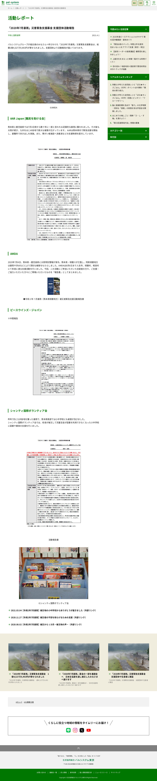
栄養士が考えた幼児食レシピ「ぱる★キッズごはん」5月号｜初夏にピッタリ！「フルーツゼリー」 (129, 98)
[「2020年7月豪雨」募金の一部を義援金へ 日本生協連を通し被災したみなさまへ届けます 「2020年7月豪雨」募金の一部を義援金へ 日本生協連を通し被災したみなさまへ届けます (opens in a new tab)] (78, 664)
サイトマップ (115, 772)
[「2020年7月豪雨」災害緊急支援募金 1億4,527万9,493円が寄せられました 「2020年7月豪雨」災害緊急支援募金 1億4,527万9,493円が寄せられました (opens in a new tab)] (28, 663)
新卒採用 (73, 772)
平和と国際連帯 (14, 35)
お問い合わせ (41, 772)
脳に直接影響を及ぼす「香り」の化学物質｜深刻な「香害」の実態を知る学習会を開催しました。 (129, 108)
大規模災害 (29, 702)
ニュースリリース (101, 772)
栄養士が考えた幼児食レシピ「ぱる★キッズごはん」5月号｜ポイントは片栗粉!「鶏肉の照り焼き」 (129, 87)
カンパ (19, 702)
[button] (128, 29)
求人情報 (63, 772)
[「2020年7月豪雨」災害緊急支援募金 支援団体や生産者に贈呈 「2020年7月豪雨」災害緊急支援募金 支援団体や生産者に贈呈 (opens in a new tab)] (128, 663)
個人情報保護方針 (86, 772)
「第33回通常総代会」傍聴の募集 (125, 123)
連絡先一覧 (53, 772)
